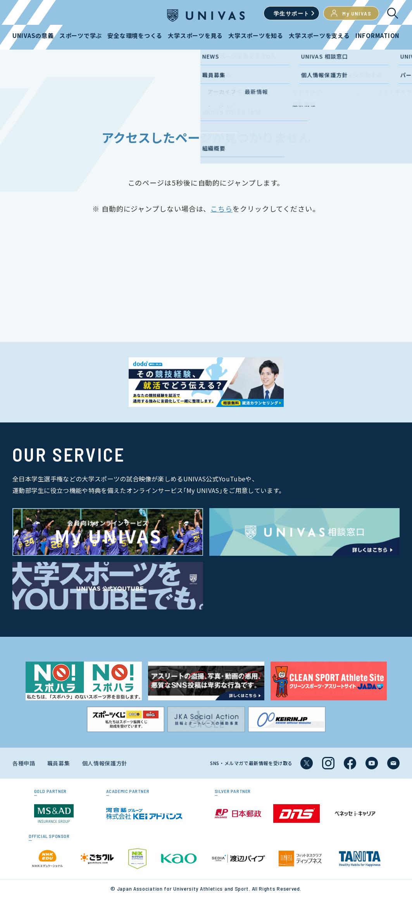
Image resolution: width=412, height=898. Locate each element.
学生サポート (291, 13)
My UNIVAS (351, 13)
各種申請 (23, 763)
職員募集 (58, 763)
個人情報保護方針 (105, 763)
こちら (221, 208)
